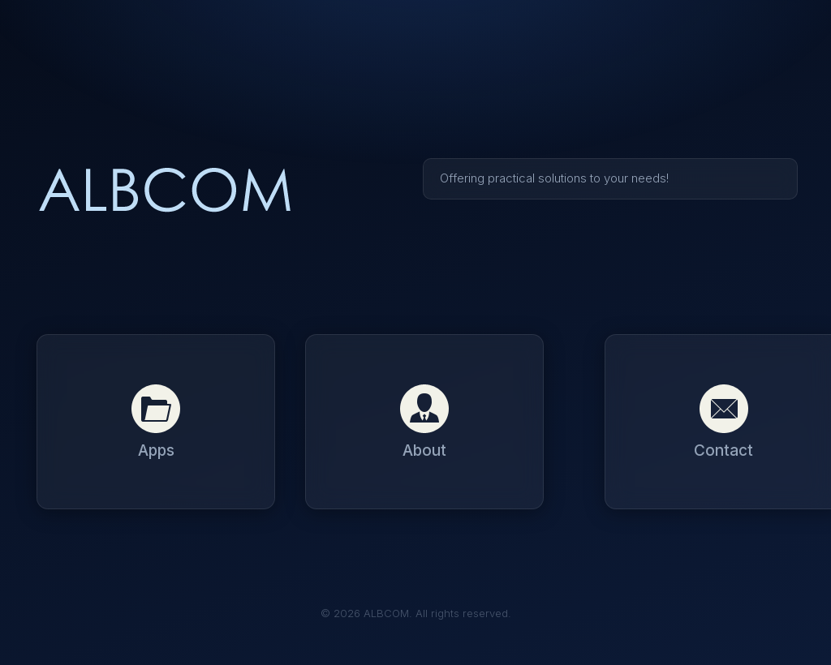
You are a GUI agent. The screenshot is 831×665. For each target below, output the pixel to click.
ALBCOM (166, 192)
